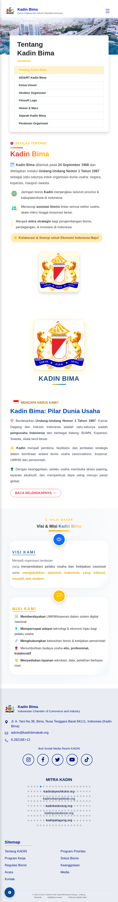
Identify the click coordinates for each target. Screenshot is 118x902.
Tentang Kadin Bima (33, 69)
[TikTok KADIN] (86, 760)
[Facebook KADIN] (43, 760)
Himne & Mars (28, 108)
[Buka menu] (107, 11)
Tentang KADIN (16, 851)
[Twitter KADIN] (57, 760)
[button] (28, 786)
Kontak (10, 879)
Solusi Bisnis (70, 858)
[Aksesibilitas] (10, 892)
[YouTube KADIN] (72, 760)
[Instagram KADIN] (28, 760)
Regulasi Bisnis (16, 865)
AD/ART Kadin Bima (32, 77)
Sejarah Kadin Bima (32, 115)
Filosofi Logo (28, 100)
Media (65, 872)
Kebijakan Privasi (55, 897)
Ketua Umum (28, 85)
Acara (9, 872)
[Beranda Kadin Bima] (34, 11)
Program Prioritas (73, 851)
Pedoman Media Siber (77, 897)
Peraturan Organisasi (33, 123)
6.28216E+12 (20, 740)
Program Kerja (15, 858)
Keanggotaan (70, 865)
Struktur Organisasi (32, 92)
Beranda (37, 897)
